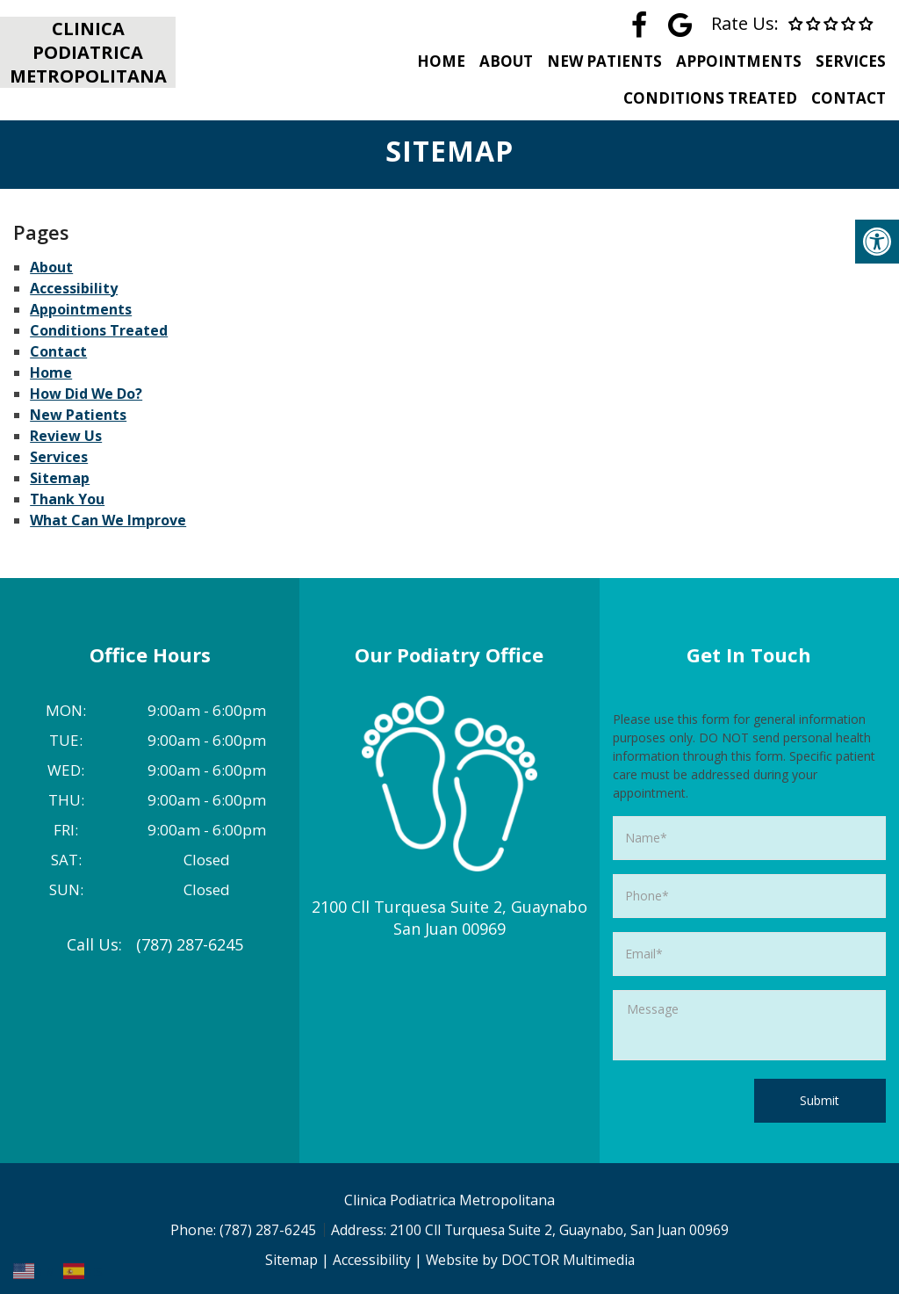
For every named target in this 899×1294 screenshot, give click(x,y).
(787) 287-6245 (189, 944)
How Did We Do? (86, 393)
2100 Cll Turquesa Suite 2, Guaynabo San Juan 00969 (449, 917)
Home (430, 61)
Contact (848, 98)
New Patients (599, 61)
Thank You (67, 499)
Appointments (736, 61)
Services (851, 61)
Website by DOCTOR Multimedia (530, 1259)
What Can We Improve (108, 520)
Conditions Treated (708, 98)
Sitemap (60, 478)
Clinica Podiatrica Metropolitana (88, 52)
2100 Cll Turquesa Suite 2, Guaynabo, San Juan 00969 (559, 1230)
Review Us (66, 435)
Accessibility (74, 288)
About (498, 61)
